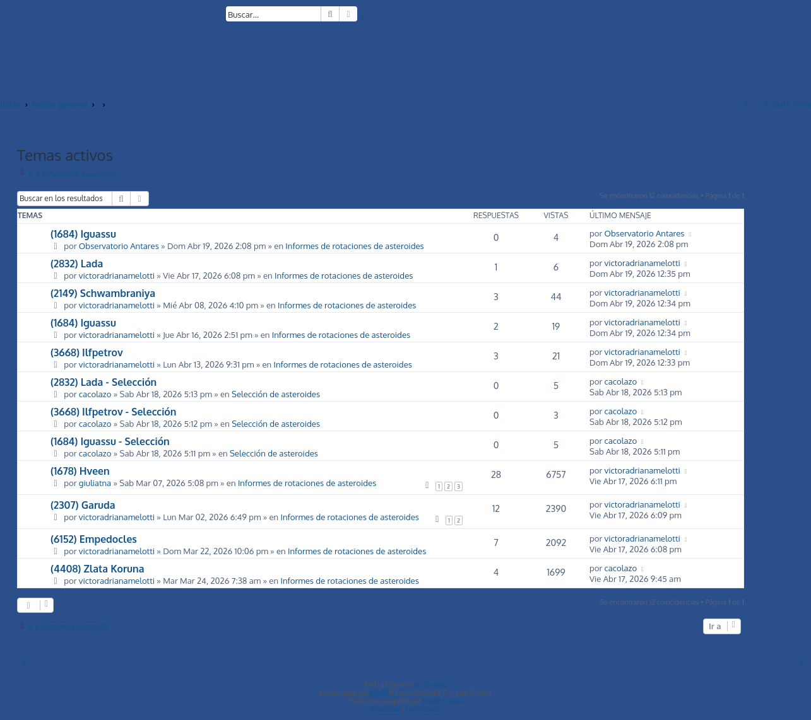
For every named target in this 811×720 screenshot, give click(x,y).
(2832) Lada (76, 263)
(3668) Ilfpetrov (86, 352)
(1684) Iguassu (83, 234)
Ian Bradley (430, 684)
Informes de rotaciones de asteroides (354, 245)
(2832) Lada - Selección (103, 382)
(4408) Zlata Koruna (97, 568)
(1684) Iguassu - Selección (110, 441)
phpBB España (442, 701)
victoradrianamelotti (117, 275)
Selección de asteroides (276, 393)
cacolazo (95, 393)
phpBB (379, 693)
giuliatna (95, 482)
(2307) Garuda (82, 505)
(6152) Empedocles (93, 539)
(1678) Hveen (80, 471)
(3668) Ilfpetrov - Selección (113, 411)
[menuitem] (363, 16)
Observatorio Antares (119, 245)
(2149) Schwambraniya (102, 293)
